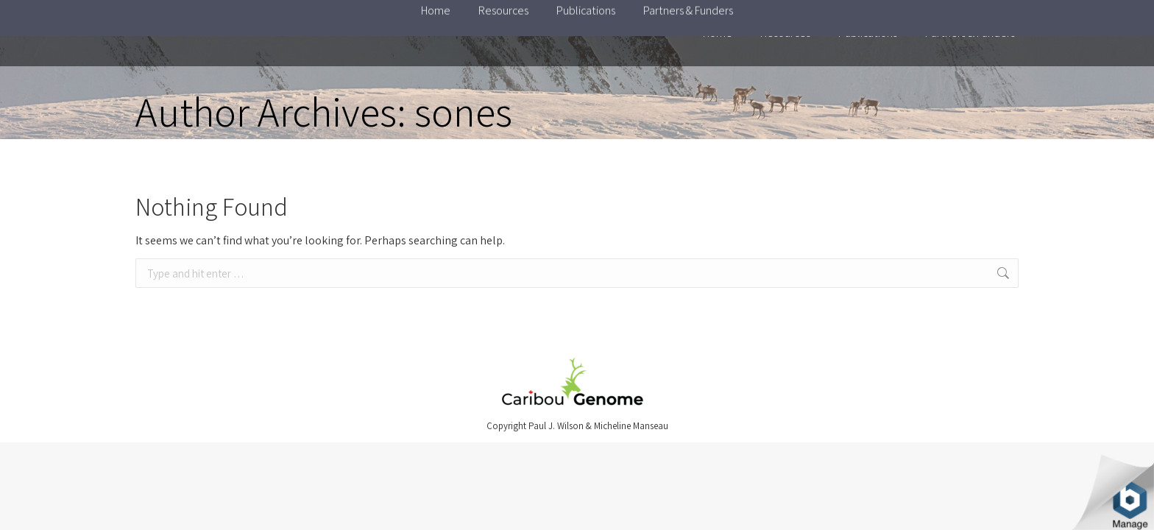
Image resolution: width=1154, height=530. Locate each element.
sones (463, 111)
